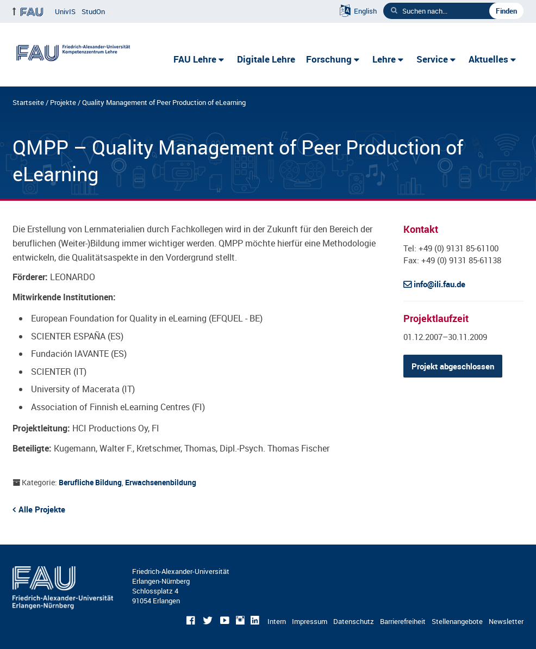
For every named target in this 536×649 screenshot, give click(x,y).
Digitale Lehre (266, 59)
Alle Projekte (41, 509)
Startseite (28, 102)
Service (432, 59)
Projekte (63, 102)
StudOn (93, 11)
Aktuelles (488, 59)
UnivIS (65, 11)
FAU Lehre (194, 59)
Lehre (384, 59)
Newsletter (506, 621)
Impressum (309, 621)
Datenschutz (353, 621)
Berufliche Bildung (90, 482)
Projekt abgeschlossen (453, 366)
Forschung (329, 59)
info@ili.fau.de (439, 284)
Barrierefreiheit (403, 621)
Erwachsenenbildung (160, 482)
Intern (276, 621)
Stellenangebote (457, 621)
